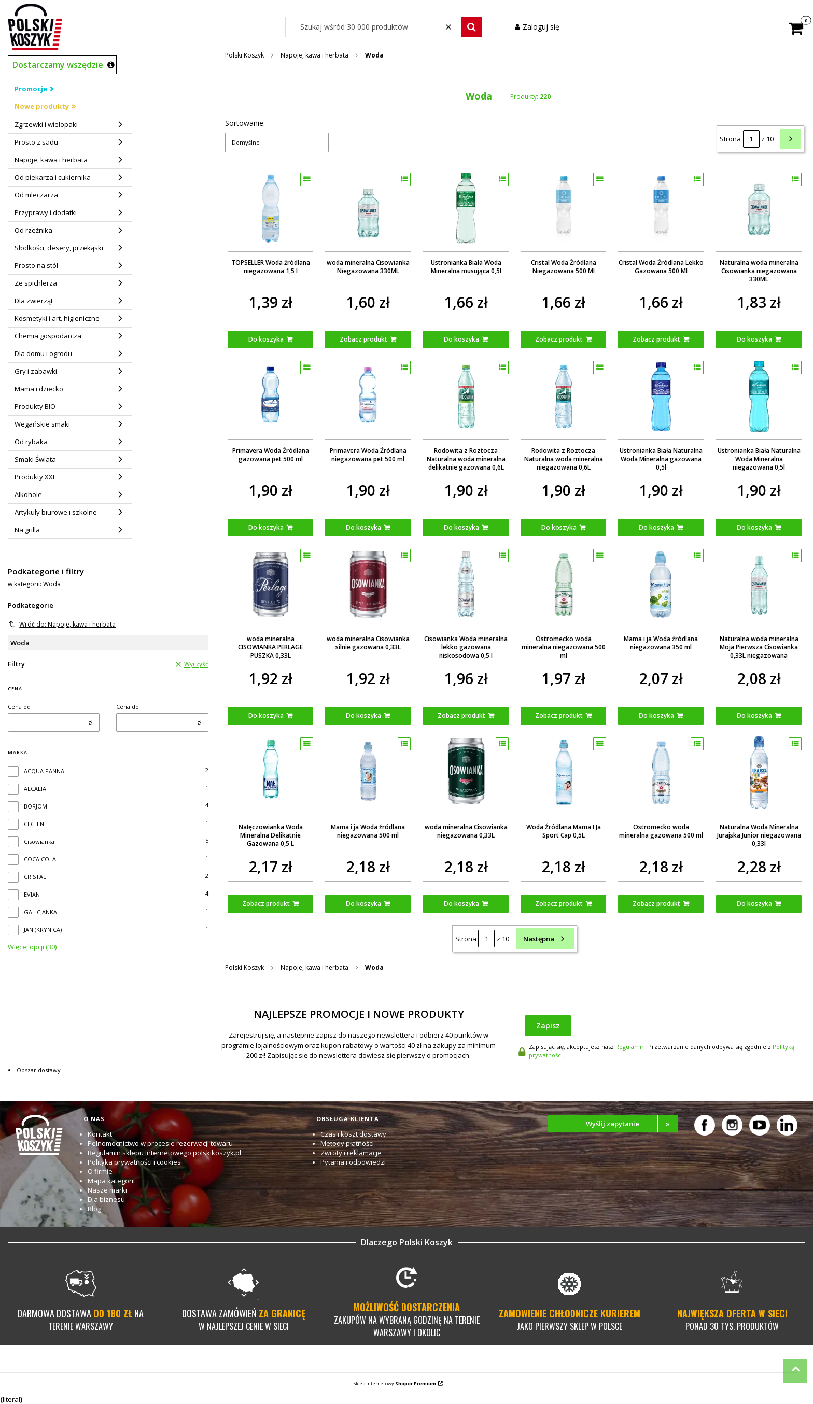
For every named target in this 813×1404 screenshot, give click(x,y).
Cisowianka (39, 841)
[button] (471, 27)
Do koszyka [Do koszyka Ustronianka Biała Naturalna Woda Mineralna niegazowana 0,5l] (754, 527)
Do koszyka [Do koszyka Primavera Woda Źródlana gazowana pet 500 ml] (266, 527)
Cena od (19, 707)
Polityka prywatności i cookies (134, 1162)
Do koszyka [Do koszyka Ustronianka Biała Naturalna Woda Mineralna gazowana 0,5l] (656, 527)
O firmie (100, 1171)
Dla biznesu (106, 1199)
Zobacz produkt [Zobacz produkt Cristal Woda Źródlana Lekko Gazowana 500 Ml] (656, 339)
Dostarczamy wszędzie (57, 64)
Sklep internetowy (395, 1383)
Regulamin (630, 1047)
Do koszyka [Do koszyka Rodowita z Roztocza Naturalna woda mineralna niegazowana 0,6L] (559, 527)
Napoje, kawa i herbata (314, 55)
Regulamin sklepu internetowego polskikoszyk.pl (164, 1152)
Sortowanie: (245, 123)
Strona (730, 139)
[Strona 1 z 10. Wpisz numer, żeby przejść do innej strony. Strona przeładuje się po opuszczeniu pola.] (751, 139)
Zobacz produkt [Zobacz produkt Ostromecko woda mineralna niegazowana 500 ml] (559, 715)
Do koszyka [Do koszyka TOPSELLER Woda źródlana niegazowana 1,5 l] (266, 339)
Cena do (127, 707)
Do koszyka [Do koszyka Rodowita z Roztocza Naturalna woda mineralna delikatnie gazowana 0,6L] (461, 527)
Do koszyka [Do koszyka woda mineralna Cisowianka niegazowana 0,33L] (461, 903)
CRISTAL (35, 877)
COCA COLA (40, 859)
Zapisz (548, 1025)
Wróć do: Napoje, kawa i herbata (62, 624)
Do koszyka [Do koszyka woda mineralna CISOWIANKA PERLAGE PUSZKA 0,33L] (266, 715)
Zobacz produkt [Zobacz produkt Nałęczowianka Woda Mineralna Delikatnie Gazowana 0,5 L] (266, 903)
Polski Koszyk (244, 55)
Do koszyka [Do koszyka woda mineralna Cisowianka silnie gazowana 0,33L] (363, 715)
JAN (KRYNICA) (43, 929)
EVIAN (32, 894)
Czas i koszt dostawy (353, 1134)
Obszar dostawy (39, 1070)
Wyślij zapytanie (632, 1123)
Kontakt (100, 1134)
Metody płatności (347, 1143)
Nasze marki (107, 1190)
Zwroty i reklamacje (351, 1152)
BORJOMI (36, 806)
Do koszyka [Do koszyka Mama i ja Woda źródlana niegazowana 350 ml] (656, 715)
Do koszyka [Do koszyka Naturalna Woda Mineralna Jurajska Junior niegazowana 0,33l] (754, 903)
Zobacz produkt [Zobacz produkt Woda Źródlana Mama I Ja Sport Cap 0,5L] (559, 903)
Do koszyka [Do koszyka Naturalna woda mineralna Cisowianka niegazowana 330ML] (754, 339)
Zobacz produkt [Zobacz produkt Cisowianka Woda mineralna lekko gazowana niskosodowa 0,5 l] (461, 715)
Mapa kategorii (111, 1180)
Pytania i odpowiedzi (353, 1162)
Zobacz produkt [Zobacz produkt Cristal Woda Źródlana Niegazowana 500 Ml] (559, 339)
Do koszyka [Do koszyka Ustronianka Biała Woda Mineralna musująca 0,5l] (461, 339)
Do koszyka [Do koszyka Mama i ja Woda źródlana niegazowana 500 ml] (363, 903)
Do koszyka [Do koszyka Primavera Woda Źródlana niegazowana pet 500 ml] (363, 527)
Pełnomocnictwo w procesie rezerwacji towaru (160, 1143)
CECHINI (35, 824)
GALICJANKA (40, 912)
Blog (94, 1208)
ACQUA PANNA (44, 771)
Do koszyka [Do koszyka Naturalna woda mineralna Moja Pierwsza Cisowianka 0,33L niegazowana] (754, 715)
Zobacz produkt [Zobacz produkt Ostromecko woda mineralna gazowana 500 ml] (656, 903)
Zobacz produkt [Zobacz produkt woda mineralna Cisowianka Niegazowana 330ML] (363, 339)
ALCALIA (35, 788)
